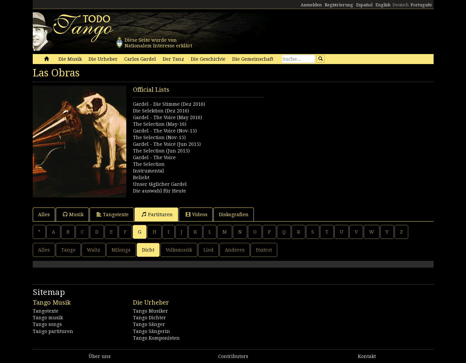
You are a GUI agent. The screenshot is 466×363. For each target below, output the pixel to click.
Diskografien (234, 214)
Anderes (235, 250)
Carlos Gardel (140, 59)
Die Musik (70, 59)
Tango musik (48, 317)
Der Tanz (173, 59)
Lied (208, 250)
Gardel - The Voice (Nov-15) (165, 130)
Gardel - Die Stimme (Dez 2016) (169, 104)
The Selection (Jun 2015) (161, 150)
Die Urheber (103, 59)
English (383, 4)
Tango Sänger (149, 324)
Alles (44, 214)
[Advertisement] (333, 132)
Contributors (233, 356)
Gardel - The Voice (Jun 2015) (167, 144)
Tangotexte (113, 214)
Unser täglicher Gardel (160, 184)
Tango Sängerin (151, 331)
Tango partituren (53, 331)
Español (364, 4)
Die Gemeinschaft (252, 59)
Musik (73, 214)
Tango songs (47, 324)
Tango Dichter (149, 317)
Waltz (93, 250)
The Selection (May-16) (159, 124)
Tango (68, 250)
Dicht (148, 250)
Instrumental (148, 170)
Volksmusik (179, 250)
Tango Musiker (150, 311)
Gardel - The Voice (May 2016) (167, 117)
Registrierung (339, 4)
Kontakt (367, 356)
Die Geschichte (208, 59)
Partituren (157, 214)
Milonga (121, 250)
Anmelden (311, 4)
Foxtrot (264, 250)
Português (421, 4)
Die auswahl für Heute (159, 191)
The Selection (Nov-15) (159, 137)
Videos (196, 214)
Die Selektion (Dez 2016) (161, 110)
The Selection (149, 164)
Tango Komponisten (156, 338)
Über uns (100, 356)
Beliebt (141, 177)
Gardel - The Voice (154, 157)
